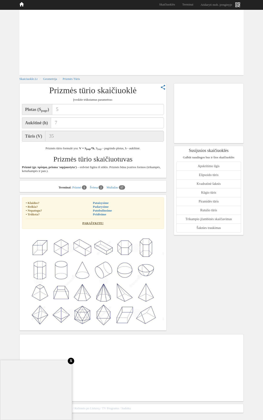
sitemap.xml (233, 408)
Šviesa (96, 187)
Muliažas (116, 187)
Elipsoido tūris (208, 175)
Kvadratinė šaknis (209, 184)
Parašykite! (93, 223)
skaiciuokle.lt (28, 79)
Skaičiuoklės (167, 4)
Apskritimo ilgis (209, 166)
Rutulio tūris (208, 210)
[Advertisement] (131, 41)
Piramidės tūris (209, 201)
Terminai (187, 4)
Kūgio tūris (208, 192)
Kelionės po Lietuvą (87, 408)
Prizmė (79, 187)
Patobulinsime (102, 210)
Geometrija (50, 79)
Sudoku (126, 408)
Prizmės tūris (71, 79)
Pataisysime (101, 203)
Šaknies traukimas (208, 228)
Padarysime (101, 206)
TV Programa (110, 408)
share (163, 87)
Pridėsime (99, 214)
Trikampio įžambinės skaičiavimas (208, 219)
